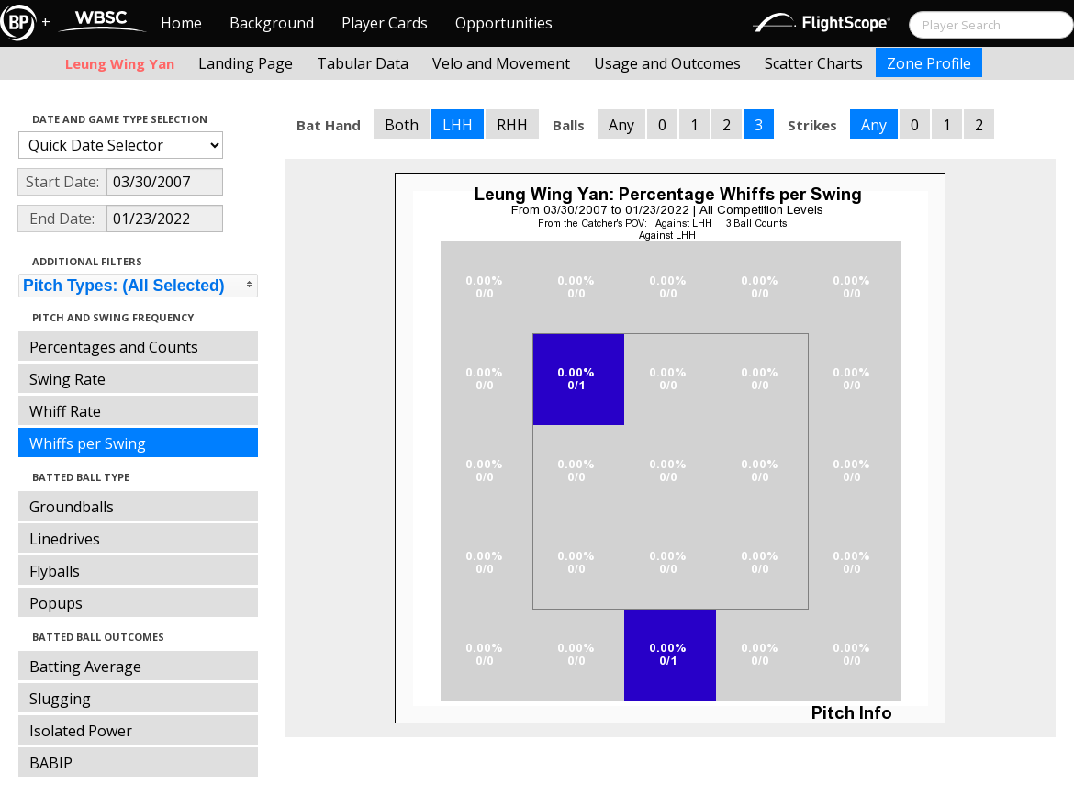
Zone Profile (929, 63)
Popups (56, 603)
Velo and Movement (501, 63)
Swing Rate (67, 379)
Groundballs (71, 507)
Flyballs (54, 571)
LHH (457, 125)
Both (402, 125)
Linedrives (64, 539)
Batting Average (85, 666)
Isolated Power (80, 731)
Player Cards (384, 23)
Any (621, 125)
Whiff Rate (65, 411)
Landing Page (245, 63)
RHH (512, 125)
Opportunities (504, 23)
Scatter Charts (814, 63)
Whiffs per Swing (87, 443)
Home (181, 23)
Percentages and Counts (113, 347)
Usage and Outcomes (667, 63)
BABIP (51, 763)
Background (271, 23)
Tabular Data (362, 63)
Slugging (60, 699)
